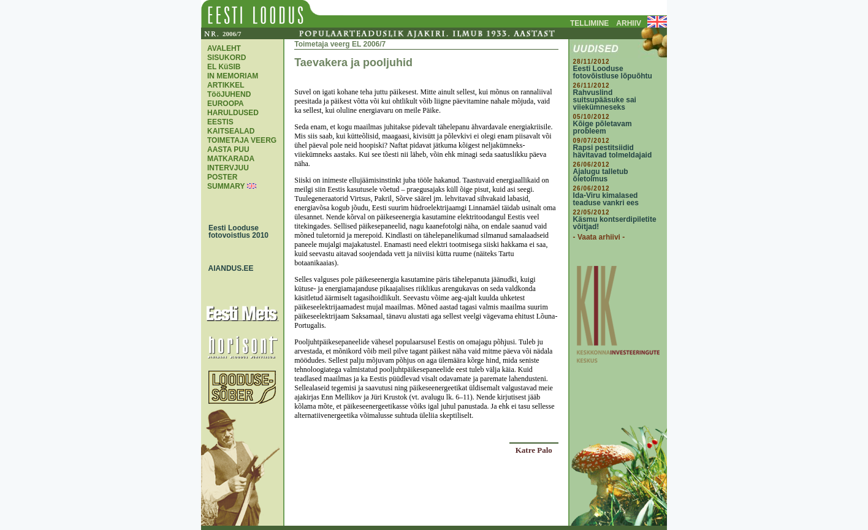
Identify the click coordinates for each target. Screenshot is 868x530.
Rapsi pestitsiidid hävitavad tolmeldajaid (612, 151)
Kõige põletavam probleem (602, 127)
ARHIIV (628, 23)
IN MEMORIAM (232, 76)
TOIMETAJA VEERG (241, 140)
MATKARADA (230, 158)
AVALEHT (224, 48)
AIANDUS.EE (228, 268)
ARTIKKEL (226, 85)
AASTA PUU (228, 149)
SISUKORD (226, 57)
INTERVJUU (228, 168)
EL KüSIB (223, 66)
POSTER (222, 177)
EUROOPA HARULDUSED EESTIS (233, 112)
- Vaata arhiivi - (599, 237)
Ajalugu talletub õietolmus (600, 175)
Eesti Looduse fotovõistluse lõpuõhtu (612, 72)
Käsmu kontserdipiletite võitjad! (615, 223)
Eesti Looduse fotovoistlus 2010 (235, 232)
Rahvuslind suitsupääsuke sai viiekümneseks (604, 100)
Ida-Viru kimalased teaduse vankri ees (606, 199)
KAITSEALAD (230, 131)
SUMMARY (226, 186)
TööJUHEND (229, 94)
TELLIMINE (589, 23)
